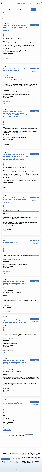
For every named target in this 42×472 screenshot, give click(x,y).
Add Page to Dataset (35, 28)
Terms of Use (20, 469)
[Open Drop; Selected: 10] (7, 26)
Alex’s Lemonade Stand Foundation (12, 462)
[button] (29, 19)
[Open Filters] (5, 23)
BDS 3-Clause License (8, 469)
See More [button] (18, 56)
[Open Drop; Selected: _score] (28, 26)
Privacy (15, 469)
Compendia (23, 3)
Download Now (35, 37)
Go (31, 445)
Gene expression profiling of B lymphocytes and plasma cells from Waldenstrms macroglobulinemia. (15, 80)
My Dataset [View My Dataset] (37, 3)
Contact (25, 469)
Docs (28, 3)
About (31, 3)
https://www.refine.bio (28, 462)
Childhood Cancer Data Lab (11, 461)
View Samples (7, 70)
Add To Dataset (35, 35)
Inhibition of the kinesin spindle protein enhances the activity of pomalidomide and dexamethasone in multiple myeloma (14, 293)
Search (18, 3)
